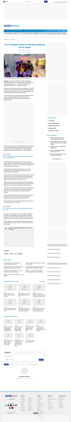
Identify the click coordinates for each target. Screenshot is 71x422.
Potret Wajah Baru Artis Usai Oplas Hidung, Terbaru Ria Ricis (24, 295)
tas (16, 253)
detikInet (22, 402)
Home (8, 30)
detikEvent (39, 402)
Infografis (64, 33)
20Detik (29, 405)
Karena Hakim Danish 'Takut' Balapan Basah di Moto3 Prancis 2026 (8, 342)
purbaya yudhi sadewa (54, 123)
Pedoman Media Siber (52, 399)
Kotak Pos (50, 402)
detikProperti (23, 410)
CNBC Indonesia (62, 399)
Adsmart (16, 33)
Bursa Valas (49, 33)
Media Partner (50, 404)
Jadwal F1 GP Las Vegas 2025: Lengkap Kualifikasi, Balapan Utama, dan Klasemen (34, 271)
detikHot (22, 404)
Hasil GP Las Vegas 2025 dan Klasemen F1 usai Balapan (14, 275)
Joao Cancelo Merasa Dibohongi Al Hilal (30, 341)
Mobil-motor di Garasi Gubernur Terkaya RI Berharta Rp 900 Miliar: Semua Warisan (39, 295)
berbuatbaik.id (39, 397)
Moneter (59, 30)
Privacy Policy (50, 407)
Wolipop (29, 402)
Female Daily (61, 405)
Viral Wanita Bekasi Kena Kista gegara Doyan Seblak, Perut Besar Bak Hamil (24, 309)
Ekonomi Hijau (28, 33)
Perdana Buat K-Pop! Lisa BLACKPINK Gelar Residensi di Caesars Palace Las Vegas (13, 267)
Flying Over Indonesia (41, 412)
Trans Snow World (40, 405)
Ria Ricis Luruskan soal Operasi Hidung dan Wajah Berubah (9, 295)
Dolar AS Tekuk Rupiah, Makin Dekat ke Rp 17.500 (57, 151)
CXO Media (61, 407)
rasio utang (51, 120)
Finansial (20, 30)
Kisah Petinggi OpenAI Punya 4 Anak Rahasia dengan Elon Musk (10, 309)
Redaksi (49, 397)
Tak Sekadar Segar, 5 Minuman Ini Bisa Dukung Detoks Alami (29, 328)
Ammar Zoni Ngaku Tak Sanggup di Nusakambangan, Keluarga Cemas (8, 328)
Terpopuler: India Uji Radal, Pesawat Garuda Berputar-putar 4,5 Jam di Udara (19, 343)
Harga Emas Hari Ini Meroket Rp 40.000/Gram (58, 147)
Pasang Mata (39, 399)
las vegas (6, 253)
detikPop (30, 410)
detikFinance (6, 39)
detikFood (30, 399)
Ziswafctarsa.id (40, 410)
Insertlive (60, 402)
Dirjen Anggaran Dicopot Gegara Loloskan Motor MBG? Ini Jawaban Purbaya (58, 143)
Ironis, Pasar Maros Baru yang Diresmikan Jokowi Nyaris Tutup (19, 209)
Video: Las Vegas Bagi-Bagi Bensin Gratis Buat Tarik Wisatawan (35, 263)
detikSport (23, 405)
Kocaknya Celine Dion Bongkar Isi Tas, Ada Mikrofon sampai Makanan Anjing (13, 271)
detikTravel (30, 397)
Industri (36, 30)
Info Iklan (49, 405)
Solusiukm (13, 39)
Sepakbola (23, 407)
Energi (31, 30)
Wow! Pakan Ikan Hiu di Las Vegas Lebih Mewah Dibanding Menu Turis (12, 263)
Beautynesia (61, 404)
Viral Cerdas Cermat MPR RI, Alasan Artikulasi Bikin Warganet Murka (19, 328)
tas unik (12, 253)
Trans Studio (39, 407)
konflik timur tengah (53, 130)
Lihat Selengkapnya (57, 158)
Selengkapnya (42, 281)
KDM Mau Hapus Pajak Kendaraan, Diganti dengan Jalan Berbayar (40, 328)
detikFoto (30, 407)
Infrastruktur (26, 30)
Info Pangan (35, 33)
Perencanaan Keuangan (47, 30)
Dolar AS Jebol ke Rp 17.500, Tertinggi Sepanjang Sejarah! (57, 138)
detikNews (23, 397)
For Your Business (9, 33)
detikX (29, 404)
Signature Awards (40, 404)
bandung (20, 253)
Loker (55, 30)
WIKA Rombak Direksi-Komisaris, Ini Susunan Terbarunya (58, 154)
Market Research (57, 33)
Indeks (63, 30)
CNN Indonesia (61, 397)
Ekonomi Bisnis (14, 30)
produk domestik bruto (54, 125)
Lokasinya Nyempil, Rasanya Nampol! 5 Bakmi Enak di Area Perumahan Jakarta (39, 309)
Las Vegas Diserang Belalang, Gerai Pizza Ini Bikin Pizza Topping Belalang (19, 157)
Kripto (39, 30)
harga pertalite (52, 128)
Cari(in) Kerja (21, 33)
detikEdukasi (23, 399)
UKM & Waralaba (42, 33)
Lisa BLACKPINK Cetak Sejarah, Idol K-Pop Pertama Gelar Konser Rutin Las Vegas (34, 267)
